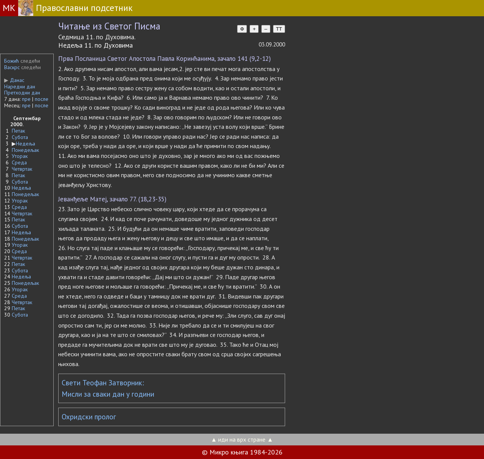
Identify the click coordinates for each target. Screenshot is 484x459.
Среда (19, 162)
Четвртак (22, 168)
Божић (11, 60)
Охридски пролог (89, 416)
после (41, 99)
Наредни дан (19, 86)
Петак (18, 130)
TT (279, 29)
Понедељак (25, 150)
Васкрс (12, 67)
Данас (14, 80)
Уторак (20, 156)
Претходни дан (22, 92)
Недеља (25, 143)
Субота (20, 137)
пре (26, 99)
